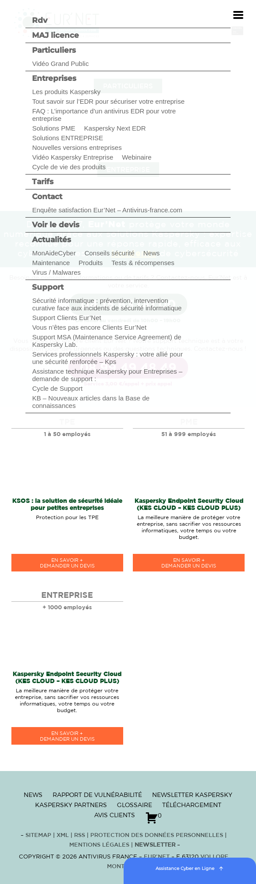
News (151, 253)
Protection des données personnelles (156, 835)
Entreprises (54, 78)
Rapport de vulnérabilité (97, 795)
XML (63, 835)
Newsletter (155, 845)
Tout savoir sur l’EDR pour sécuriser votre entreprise (108, 101)
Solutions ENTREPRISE (67, 138)
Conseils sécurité (110, 253)
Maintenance (51, 262)
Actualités (51, 239)
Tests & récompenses (142, 262)
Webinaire (136, 157)
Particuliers (54, 50)
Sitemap (38, 835)
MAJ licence (55, 35)
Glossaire (134, 805)
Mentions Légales (99, 845)
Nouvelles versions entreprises (76, 147)
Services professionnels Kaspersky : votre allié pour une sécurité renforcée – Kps (107, 357)
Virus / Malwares (56, 272)
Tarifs (42, 181)
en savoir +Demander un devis (67, 563)
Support (48, 287)
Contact (47, 196)
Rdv (39, 20)
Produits (90, 262)
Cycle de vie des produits (69, 167)
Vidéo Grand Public (60, 63)
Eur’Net (157, 857)
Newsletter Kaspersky (192, 795)
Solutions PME (53, 128)
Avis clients (114, 815)
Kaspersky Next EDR (115, 128)
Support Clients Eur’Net (66, 317)
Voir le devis (55, 224)
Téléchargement (191, 805)
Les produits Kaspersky (66, 91)
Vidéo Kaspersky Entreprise (72, 157)
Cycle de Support (57, 388)
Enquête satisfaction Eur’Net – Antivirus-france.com (107, 210)
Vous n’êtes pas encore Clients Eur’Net (89, 327)
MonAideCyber (53, 253)
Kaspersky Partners (71, 805)
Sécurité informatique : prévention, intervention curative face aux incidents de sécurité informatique (106, 304)
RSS (80, 835)
